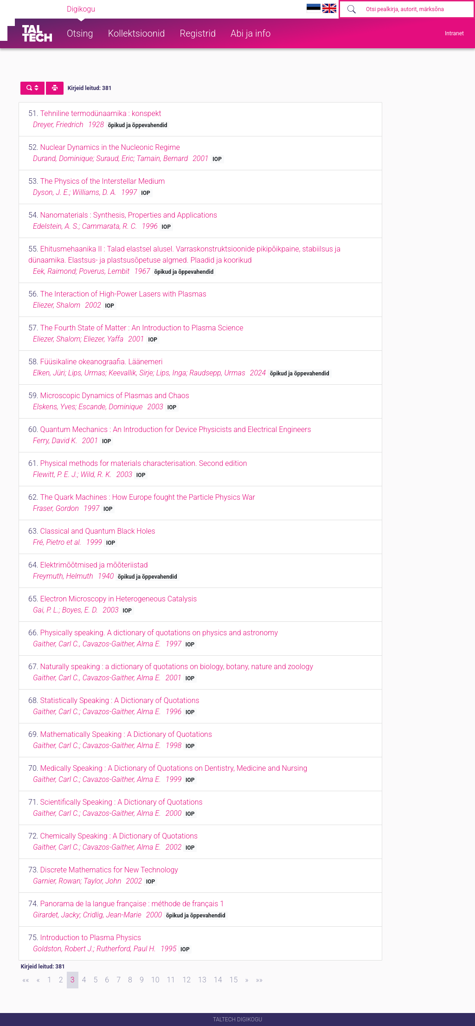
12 (186, 979)
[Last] (259, 980)
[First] (26, 980)
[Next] (246, 980)
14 (218, 979)
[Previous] (38, 980)
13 (202, 979)
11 (171, 979)
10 (155, 979)
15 (234, 979)
